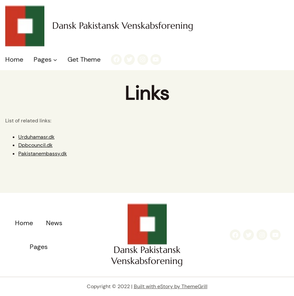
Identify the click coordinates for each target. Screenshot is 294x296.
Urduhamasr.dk (36, 136)
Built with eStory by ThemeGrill (171, 286)
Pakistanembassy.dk (42, 153)
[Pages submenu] (55, 59)
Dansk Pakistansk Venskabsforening (122, 25)
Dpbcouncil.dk (35, 145)
